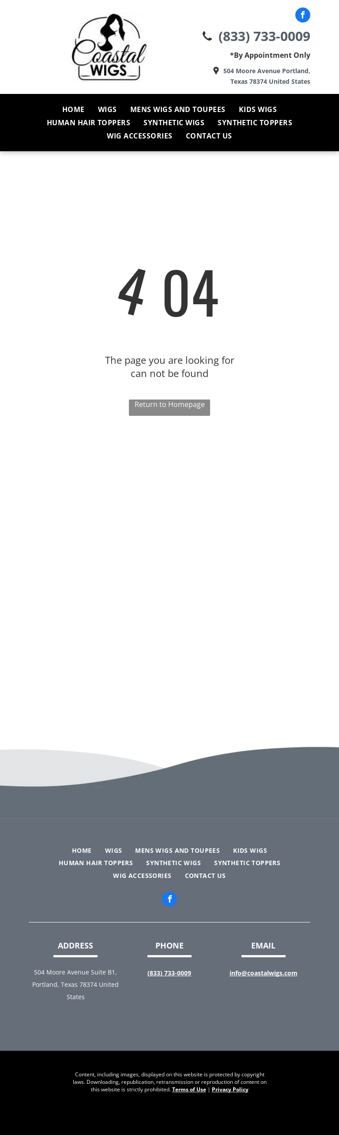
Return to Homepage (170, 404)
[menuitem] (73, 109)
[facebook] (302, 16)
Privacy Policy (230, 1089)
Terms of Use (189, 1089)
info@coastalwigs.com (264, 973)
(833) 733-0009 (264, 36)
